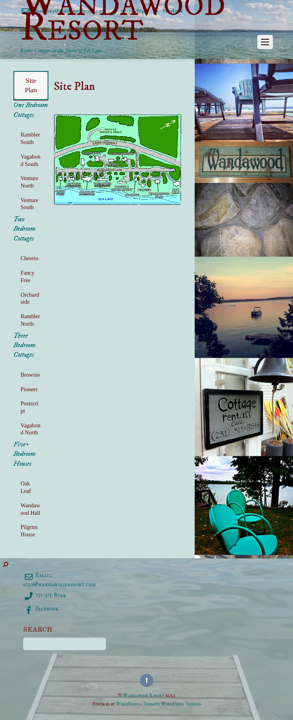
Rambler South (30, 138)
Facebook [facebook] (41, 608)
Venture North (29, 182)
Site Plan (31, 85)
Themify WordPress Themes (172, 704)
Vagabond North (30, 429)
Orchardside (29, 298)
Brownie (30, 375)
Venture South (29, 204)
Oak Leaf (25, 487)
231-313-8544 (44, 594)
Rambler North (30, 320)
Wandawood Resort (143, 695)
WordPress (127, 704)
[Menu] (265, 42)
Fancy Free (27, 276)
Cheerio (29, 258)
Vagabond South (30, 160)
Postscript (29, 407)
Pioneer (29, 389)
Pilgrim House (28, 531)
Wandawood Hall (30, 509)
